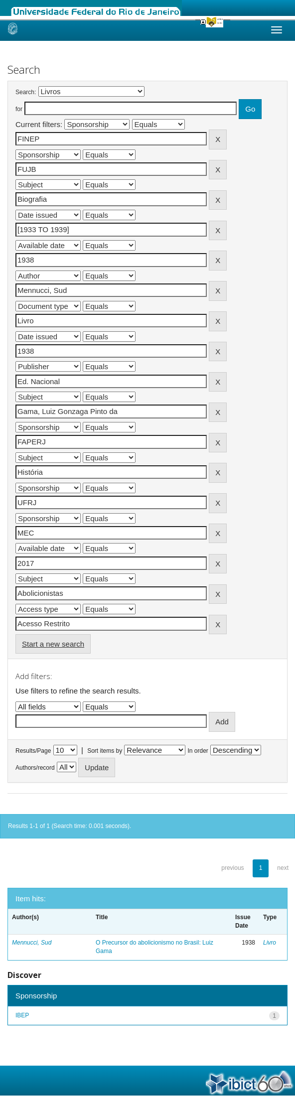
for (18, 109)
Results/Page (33, 750)
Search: (25, 92)
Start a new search (53, 644)
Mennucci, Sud (31, 942)
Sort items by (104, 750)
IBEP (22, 1015)
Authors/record (35, 767)
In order (198, 750)
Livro (269, 942)
